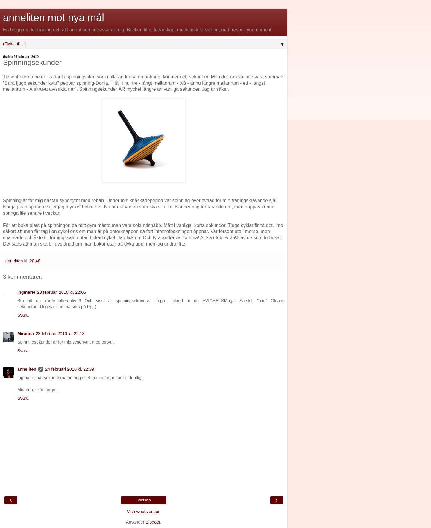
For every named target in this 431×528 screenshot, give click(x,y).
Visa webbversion (144, 511)
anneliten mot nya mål (53, 17)
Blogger (152, 522)
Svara (23, 315)
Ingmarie (26, 292)
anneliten (26, 369)
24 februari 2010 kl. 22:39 (69, 369)
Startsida (143, 500)
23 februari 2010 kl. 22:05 (61, 292)
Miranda (25, 333)
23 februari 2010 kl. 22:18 (60, 333)
